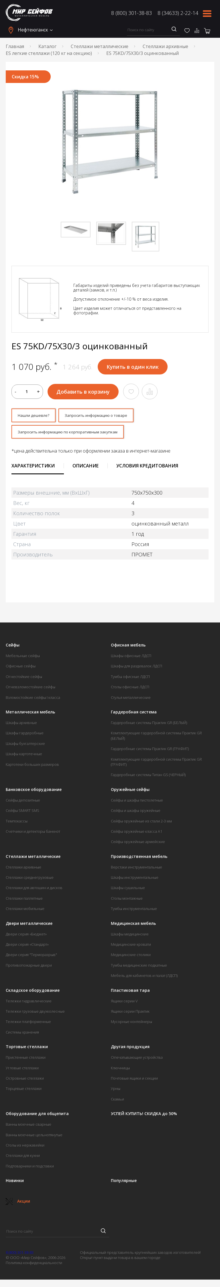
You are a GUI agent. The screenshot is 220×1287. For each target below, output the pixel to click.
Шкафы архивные (21, 724)
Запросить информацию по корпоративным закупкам (80, 433)
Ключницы (120, 1069)
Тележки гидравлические (29, 1003)
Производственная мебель (139, 858)
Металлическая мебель (30, 714)
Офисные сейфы (21, 668)
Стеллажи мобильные (25, 910)
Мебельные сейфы (23, 657)
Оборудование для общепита (37, 1115)
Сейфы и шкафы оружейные (135, 812)
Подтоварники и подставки (30, 1168)
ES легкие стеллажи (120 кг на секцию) (49, 53)
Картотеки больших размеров (32, 766)
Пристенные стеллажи (26, 1059)
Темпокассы (17, 823)
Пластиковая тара (130, 992)
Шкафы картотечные (24, 756)
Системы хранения (22, 1034)
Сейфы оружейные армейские (138, 843)
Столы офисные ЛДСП (130, 689)
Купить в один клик (133, 366)
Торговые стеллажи (27, 1048)
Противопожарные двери (29, 967)
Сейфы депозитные (23, 802)
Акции (18, 1203)
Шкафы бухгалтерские (25, 745)
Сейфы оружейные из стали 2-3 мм (141, 823)
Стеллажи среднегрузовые (30, 879)
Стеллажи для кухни (23, 1157)
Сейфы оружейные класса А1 (136, 833)
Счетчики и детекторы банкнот (33, 833)
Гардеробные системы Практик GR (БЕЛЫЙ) (149, 724)
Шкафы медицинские (130, 936)
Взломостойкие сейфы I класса (33, 699)
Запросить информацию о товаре (110, 416)
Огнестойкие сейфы (24, 678)
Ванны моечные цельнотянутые (34, 1136)
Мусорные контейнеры (131, 1023)
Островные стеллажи (25, 1080)
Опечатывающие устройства (137, 1059)
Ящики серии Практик (130, 1013)
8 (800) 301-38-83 (131, 12)
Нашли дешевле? (37, 416)
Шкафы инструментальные (134, 879)
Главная (15, 46)
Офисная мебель (128, 647)
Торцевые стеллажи (24, 1090)
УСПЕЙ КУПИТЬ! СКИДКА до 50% (144, 1115)
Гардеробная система (134, 714)
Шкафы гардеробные (25, 735)
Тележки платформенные (28, 1023)
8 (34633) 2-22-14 (178, 12)
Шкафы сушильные (128, 890)
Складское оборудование (33, 992)
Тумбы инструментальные (134, 910)
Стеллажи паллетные (24, 900)
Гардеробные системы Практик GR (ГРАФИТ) (150, 750)
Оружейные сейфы (130, 791)
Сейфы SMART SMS (22, 812)
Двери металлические (29, 925)
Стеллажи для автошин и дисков (34, 890)
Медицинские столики (131, 956)
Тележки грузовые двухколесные (35, 1013)
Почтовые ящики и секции (134, 1080)
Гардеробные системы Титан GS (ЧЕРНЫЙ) (148, 777)
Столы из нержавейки (25, 1147)
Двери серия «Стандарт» (27, 946)
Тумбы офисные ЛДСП (130, 678)
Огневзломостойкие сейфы (30, 689)
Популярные (124, 1182)
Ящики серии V (124, 1003)
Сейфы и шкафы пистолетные (137, 802)
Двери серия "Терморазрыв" (31, 956)
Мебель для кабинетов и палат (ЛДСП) (144, 977)
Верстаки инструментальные (136, 869)
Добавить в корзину (83, 391)
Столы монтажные (127, 900)
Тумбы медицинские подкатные (139, 967)
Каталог (47, 46)
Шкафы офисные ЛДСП (131, 657)
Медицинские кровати (131, 946)
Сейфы (12, 647)
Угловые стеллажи (22, 1069)
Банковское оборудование (34, 791)
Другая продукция (130, 1048)
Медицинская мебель (133, 925)
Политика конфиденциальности (34, 1265)
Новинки (15, 1182)
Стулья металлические (131, 699)
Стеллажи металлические (99, 46)
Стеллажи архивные (165, 46)
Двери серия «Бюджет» (26, 936)
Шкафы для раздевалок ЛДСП (136, 668)
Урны (115, 1090)
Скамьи (117, 1101)
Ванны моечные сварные (28, 1126)
